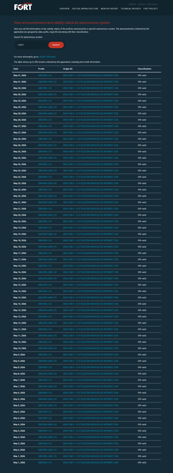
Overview (64, 9)
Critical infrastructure (85, 9)
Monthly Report (109, 9)
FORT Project (151, 9)
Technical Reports (131, 9)
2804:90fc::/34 (45, 75)
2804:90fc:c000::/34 (47, 82)
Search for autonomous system (28, 37)
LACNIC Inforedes (47, 57)
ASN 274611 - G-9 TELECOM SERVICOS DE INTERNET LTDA (90, 75)
